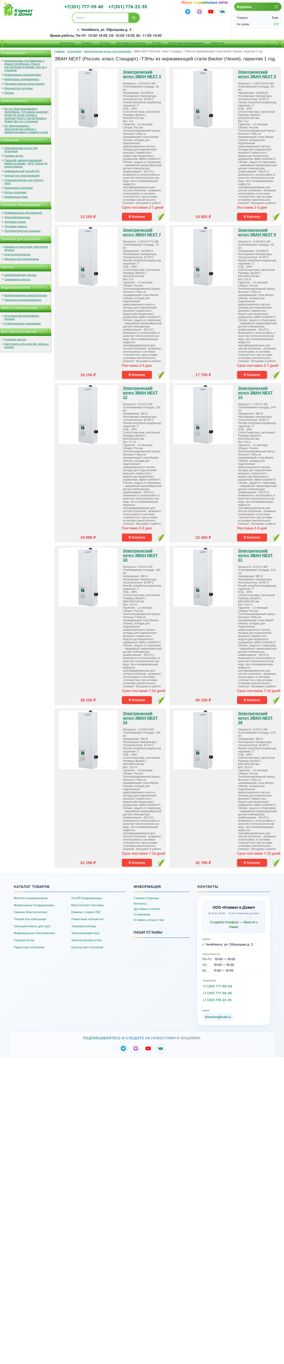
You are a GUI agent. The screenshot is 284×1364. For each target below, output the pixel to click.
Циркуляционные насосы (20, 273)
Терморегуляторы (83, 924)
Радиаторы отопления (18, 186)
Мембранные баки (16, 195)
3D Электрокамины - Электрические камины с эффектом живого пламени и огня (26, 127)
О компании (142, 913)
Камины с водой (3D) (86, 910)
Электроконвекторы (85, 932)
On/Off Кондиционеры (86, 897)
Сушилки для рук (15, 338)
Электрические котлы (86, 938)
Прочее (9, 91)
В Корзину (137, 215)
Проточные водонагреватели (22, 298)
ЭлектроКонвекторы (17, 216)
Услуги (104, 42)
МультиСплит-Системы (87, 903)
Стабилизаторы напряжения (22, 322)
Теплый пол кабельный (30, 918)
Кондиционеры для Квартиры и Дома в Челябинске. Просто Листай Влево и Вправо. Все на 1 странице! (25, 64)
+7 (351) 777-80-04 (217, 985)
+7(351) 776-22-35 (126, 6)
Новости (217, 42)
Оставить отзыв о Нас (149, 918)
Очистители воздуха (17, 253)
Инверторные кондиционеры (22, 73)
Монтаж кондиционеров (31, 897)
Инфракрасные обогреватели (23, 211)
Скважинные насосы (17, 278)
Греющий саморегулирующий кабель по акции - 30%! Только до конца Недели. (25, 162)
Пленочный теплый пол (87, 918)
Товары (87, 42)
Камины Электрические (30, 910)
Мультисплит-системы (18, 86)
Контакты (67, 42)
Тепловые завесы (15, 225)
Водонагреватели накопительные (25, 294)
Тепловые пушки (15, 220)
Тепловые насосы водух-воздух (24, 82)
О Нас (157, 42)
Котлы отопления (15, 191)
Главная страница (146, 897)
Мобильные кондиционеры (21, 77)
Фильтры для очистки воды (21, 257)
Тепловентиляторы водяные (22, 229)
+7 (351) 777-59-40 (217, 992)
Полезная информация (186, 42)
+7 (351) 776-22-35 (217, 999)
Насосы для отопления (87, 945)
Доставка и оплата (131, 42)
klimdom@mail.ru (218, 1016)
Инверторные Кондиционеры (34, 903)
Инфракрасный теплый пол (21, 169)
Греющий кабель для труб (32, 924)
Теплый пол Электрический (21, 174)
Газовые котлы (13, 154)
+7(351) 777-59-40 (85, 6)
